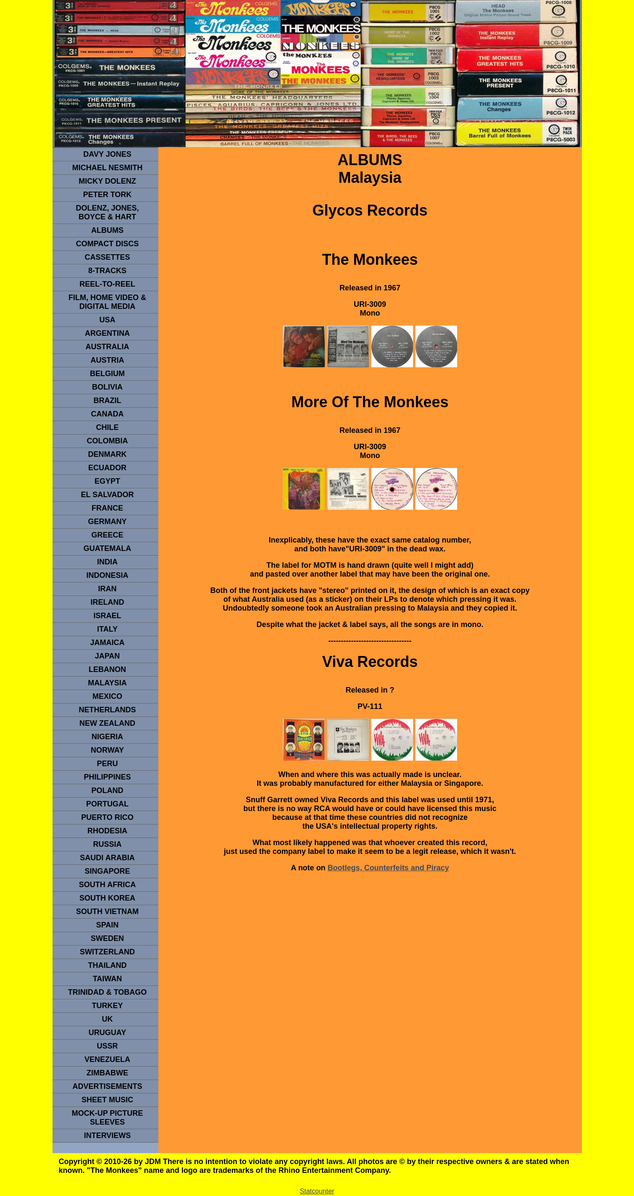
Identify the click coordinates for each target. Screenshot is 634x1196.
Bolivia (107, 387)
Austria (107, 360)
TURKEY (107, 1005)
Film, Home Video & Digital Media (107, 302)
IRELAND (107, 602)
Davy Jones (107, 154)
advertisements (107, 1086)
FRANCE (107, 508)
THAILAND (107, 965)
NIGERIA (107, 736)
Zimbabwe (107, 1073)
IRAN (107, 589)
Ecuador (107, 468)
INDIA (107, 562)
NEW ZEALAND (107, 723)
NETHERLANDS (107, 710)
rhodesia (107, 831)
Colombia (107, 441)
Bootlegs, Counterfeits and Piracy (388, 868)
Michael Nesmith (107, 167)
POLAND (108, 790)
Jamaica (107, 642)
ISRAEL (107, 615)
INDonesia (107, 575)
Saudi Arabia (107, 858)
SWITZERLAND (107, 952)
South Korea (107, 898)
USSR (107, 1046)
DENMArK (107, 454)
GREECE (107, 535)
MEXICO (107, 696)
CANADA (107, 414)
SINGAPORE (107, 871)
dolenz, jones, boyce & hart (107, 212)
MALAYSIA (107, 683)
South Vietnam (107, 911)
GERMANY (107, 521)
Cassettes (107, 257)
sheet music (107, 1100)
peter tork (107, 194)
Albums (107, 230)
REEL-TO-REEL (107, 284)
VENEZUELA (107, 1059)
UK (107, 1019)
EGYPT (107, 481)
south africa (107, 884)
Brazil (107, 400)
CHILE (107, 427)
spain (107, 925)
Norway (107, 750)
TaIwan (107, 979)
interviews (107, 1135)
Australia (107, 346)
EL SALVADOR (107, 494)
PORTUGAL (107, 804)
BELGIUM (107, 373)
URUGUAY (107, 1032)
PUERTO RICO (107, 817)
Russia (107, 844)
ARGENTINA (107, 333)
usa (107, 320)
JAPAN (107, 656)
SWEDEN (107, 938)
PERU (107, 763)
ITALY (107, 629)
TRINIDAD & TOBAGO (107, 992)
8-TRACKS (107, 270)
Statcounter (317, 1191)
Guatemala (108, 548)
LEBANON (107, 669)
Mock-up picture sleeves (107, 1117)
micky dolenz (107, 181)
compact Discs (107, 244)
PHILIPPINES (107, 777)
